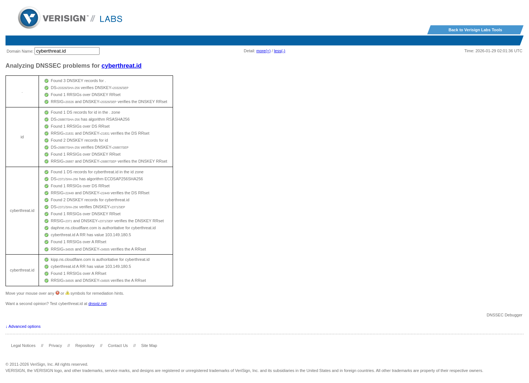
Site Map (149, 345)
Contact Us (118, 345)
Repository (85, 345)
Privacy (55, 345)
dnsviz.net (98, 303)
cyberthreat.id (121, 65)
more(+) (263, 51)
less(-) (279, 51)
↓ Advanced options (23, 326)
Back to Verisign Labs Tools (475, 30)
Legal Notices (23, 345)
